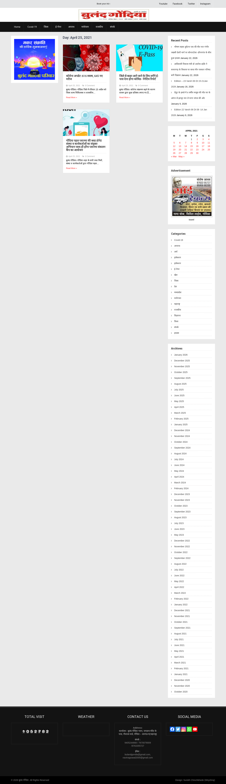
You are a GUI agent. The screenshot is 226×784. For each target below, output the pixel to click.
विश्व (176, 321)
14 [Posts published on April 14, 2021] (185, 146)
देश (175, 286)
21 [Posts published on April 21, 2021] (185, 149)
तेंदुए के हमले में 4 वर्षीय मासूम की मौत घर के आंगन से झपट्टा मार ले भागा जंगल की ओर (190, 95)
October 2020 (181, 691)
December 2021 (182, 610)
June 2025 (179, 395)
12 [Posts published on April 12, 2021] (174, 146)
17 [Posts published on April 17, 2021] (203, 146)
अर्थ (175, 251)
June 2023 (179, 529)
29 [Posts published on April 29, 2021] (191, 153)
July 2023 (179, 523)
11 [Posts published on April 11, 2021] (209, 142)
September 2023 (182, 511)
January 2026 (181, 355)
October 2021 (181, 622)
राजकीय (99, 26)
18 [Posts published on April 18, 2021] (209, 146)
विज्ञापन (177, 315)
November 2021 (182, 616)
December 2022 (182, 540)
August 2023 (180, 517)
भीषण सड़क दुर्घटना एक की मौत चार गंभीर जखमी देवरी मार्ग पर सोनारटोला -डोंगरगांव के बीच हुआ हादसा (191, 52)
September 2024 (182, 447)
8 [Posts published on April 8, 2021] (191, 142)
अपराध (71, 26)
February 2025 (181, 418)
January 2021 (181, 674)
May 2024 (179, 471)
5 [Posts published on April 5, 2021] (174, 142)
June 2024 (179, 465)
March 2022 (180, 593)
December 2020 (182, 680)
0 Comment (90, 85)
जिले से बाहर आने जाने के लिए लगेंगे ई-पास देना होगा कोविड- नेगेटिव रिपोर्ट (139, 77)
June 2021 (179, 645)
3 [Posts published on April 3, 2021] (203, 139)
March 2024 (180, 482)
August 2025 (180, 384)
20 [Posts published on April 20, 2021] (180, 149)
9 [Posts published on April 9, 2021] (197, 142)
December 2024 (182, 430)
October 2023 (181, 506)
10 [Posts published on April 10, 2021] (203, 142)
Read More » (71, 97)
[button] (19, 59)
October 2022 (181, 552)
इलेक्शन (177, 257)
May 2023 (179, 535)
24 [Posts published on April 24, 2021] (203, 149)
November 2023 (182, 500)
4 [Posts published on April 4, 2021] (209, 139)
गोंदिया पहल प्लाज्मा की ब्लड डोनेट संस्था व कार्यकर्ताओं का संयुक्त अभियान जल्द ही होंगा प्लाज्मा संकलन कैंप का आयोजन (85, 145)
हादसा (176, 333)
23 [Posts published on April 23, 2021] (197, 149)
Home (17, 26)
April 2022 (179, 587)
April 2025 (179, 407)
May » (181, 156)
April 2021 (179, 657)
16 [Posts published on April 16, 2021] (197, 146)
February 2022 (181, 598)
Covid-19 (32, 26)
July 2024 (179, 459)
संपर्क (112, 26)
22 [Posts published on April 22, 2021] (191, 149)
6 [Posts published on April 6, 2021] (179, 142)
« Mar (174, 156)
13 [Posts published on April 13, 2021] (180, 146)
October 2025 (181, 372)
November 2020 (182, 686)
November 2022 (182, 546)
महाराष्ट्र (177, 304)
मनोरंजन (85, 26)
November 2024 (182, 436)
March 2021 (180, 662)
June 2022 (179, 575)
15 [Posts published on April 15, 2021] (191, 146)
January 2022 (181, 604)
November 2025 (182, 366)
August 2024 (180, 453)
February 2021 (181, 668)
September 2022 (182, 558)
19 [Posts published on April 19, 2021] (174, 149)
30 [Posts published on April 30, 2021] (197, 153)
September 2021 (182, 628)
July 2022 (179, 569)
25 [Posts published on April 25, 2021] (209, 149)
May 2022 (179, 581)
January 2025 (181, 424)
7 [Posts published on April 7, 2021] (185, 142)
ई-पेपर (58, 26)
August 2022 (180, 564)
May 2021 (179, 651)
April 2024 (179, 477)
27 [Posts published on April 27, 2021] (180, 153)
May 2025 (179, 401)
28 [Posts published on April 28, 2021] (185, 153)
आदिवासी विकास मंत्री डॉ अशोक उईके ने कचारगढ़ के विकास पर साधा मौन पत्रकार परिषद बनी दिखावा (190, 69)
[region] (34, 59)
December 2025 (182, 360)
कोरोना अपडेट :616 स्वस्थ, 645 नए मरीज (84, 77)
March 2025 (180, 413)
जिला (46, 26)
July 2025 (179, 389)
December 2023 (182, 494)
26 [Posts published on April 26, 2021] (174, 153)
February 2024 (181, 488)
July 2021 (179, 639)
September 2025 (182, 378)
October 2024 (181, 442)
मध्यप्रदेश (177, 292)
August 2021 (180, 633)
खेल (175, 275)
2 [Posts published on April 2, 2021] (197, 139)
